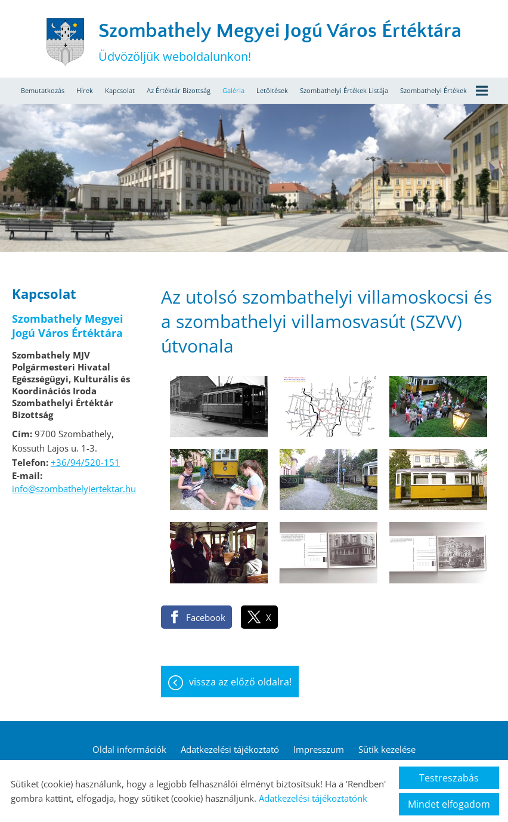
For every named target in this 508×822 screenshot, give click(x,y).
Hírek (84, 90)
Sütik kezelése (387, 749)
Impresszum (318, 749)
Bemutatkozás (42, 90)
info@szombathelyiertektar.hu (74, 489)
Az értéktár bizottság (178, 90)
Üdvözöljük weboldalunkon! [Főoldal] (279, 42)
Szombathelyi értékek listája (344, 90)
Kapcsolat (120, 90)
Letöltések (272, 90)
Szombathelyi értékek (444, 91)
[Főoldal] (65, 42)
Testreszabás (449, 777)
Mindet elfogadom (449, 804)
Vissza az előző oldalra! (240, 681)
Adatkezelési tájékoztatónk (313, 798)
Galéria (233, 90)
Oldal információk (129, 749)
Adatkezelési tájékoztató (230, 749)
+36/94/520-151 (85, 462)
